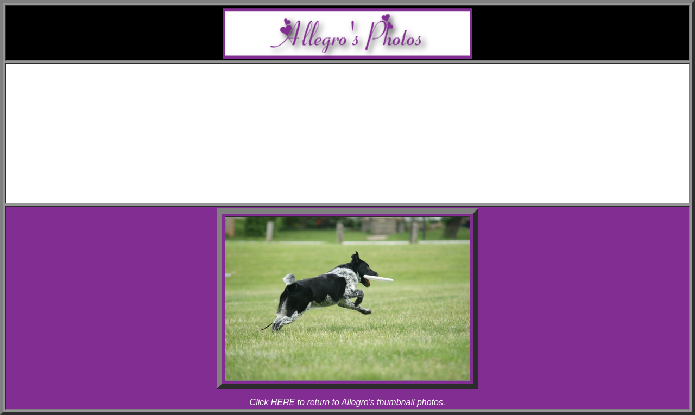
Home (358, 70)
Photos (358, 128)
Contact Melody (358, 187)
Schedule (359, 80)
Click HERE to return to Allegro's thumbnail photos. (348, 402)
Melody (369, 99)
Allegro (369, 109)
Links (358, 177)
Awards (358, 89)
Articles (358, 168)
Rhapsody (369, 119)
